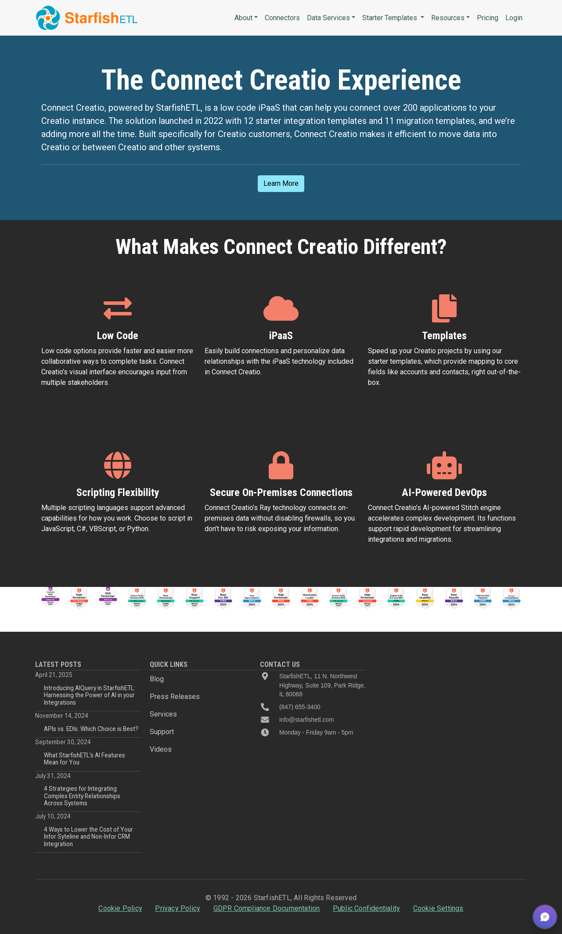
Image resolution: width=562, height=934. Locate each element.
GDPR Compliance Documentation (266, 908)
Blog (157, 679)
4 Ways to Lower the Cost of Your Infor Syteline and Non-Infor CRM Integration (88, 836)
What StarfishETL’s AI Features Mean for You (84, 759)
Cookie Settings (438, 908)
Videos (161, 749)
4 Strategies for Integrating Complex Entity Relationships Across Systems (82, 796)
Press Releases (175, 696)
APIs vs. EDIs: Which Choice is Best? (91, 728)
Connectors (282, 18)
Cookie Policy (120, 908)
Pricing (487, 18)
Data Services (328, 18)
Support (162, 732)
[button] (545, 917)
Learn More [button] (281, 183)
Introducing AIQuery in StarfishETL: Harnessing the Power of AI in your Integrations (89, 695)
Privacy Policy (177, 908)
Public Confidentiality (366, 908)
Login (513, 18)
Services (163, 714)
